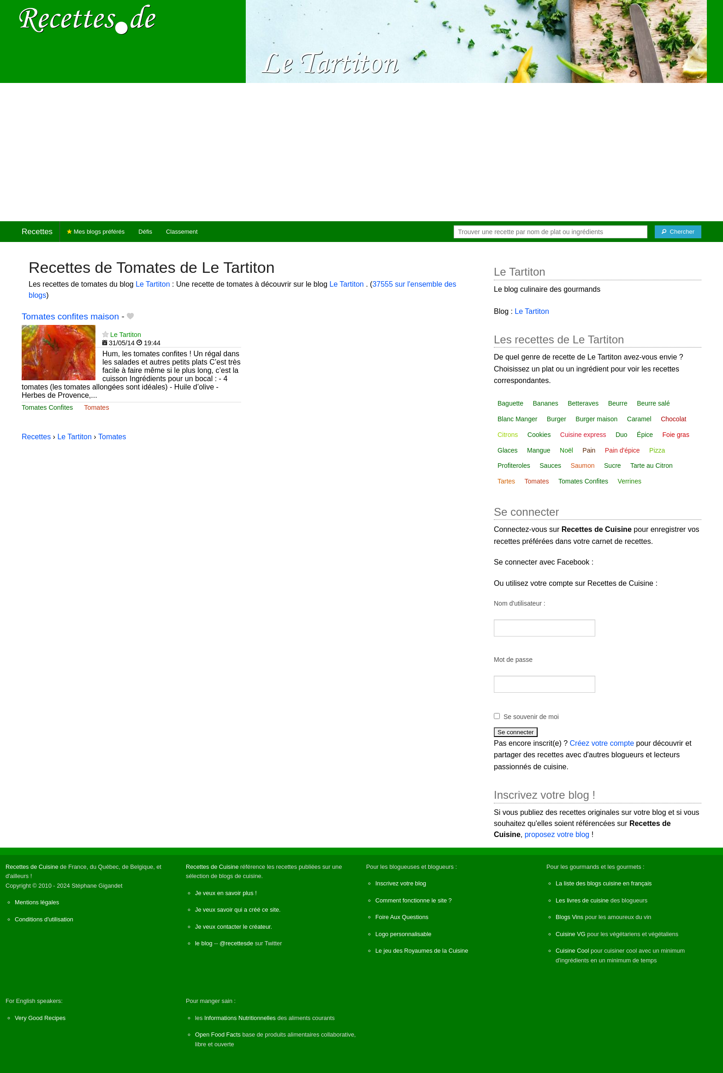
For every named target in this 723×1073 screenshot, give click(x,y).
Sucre (612, 465)
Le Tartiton (154, 284)
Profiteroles (514, 465)
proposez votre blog (557, 834)
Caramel (639, 419)
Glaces (508, 450)
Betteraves (583, 403)
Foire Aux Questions (401, 917)
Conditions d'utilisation (44, 919)
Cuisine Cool (572, 950)
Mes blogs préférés (95, 231)
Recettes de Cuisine (32, 866)
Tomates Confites (47, 407)
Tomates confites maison (70, 316)
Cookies (539, 434)
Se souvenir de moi (531, 716)
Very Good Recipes (40, 1017)
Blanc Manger (517, 419)
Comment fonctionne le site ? (413, 900)
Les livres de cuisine (582, 900)
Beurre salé (653, 403)
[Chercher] (678, 231)
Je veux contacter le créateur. (233, 926)
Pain (588, 450)
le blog (204, 943)
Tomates (96, 407)
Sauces (550, 465)
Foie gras (676, 434)
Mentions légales (37, 902)
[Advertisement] (361, 152)
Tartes (506, 481)
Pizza (657, 450)
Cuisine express (583, 434)
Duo (622, 434)
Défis (145, 231)
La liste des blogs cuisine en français (604, 883)
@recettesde (236, 943)
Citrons (508, 434)
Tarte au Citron (651, 465)
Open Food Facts (218, 1034)
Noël (566, 450)
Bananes (545, 403)
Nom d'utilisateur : (519, 603)
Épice (645, 434)
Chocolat (673, 419)
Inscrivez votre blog (400, 883)
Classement (182, 231)
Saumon (582, 465)
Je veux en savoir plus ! (226, 893)
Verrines (629, 481)
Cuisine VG (571, 934)
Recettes (37, 231)
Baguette (510, 403)
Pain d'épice (622, 450)
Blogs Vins (569, 917)
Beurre (618, 403)
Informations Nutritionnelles (240, 1017)
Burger (556, 419)
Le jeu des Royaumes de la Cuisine (421, 950)
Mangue (539, 450)
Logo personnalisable (403, 934)
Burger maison (596, 419)
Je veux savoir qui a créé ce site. (238, 909)
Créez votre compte (602, 743)
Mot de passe (513, 659)
